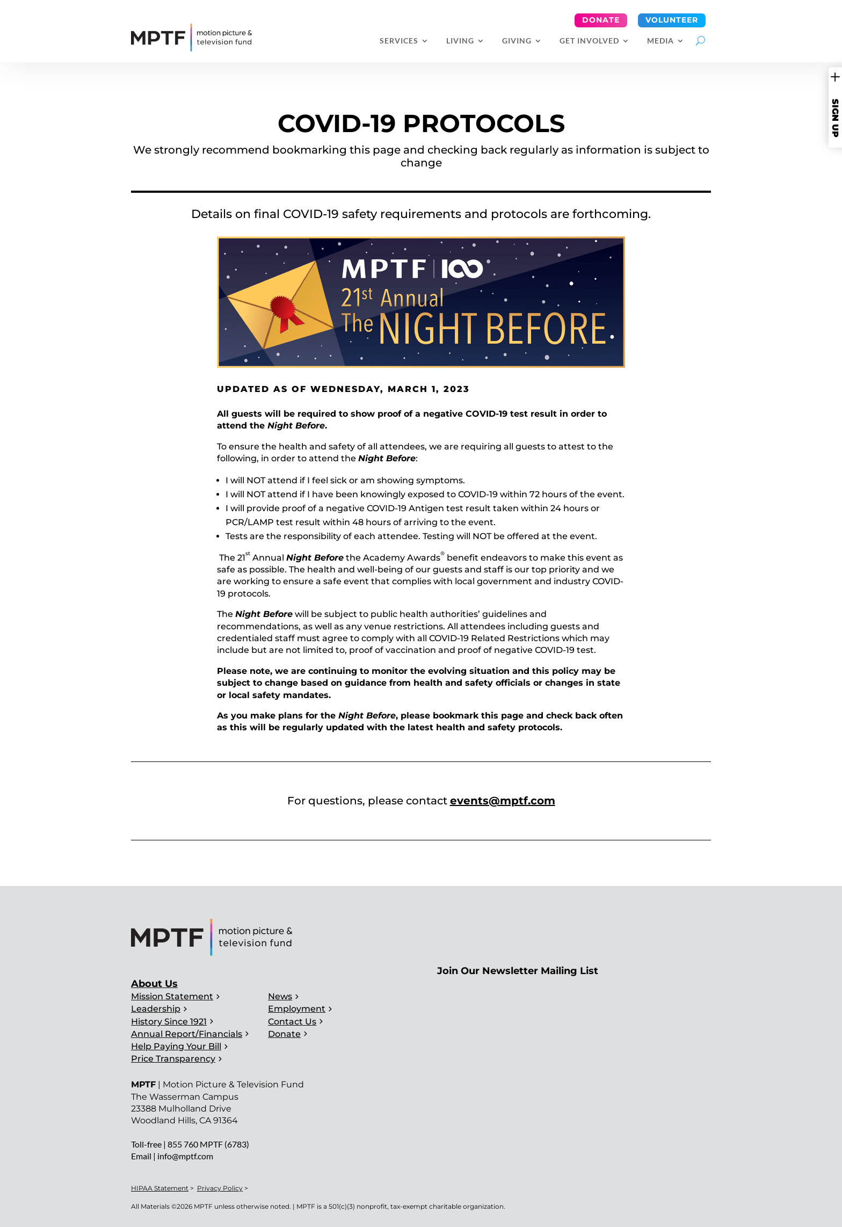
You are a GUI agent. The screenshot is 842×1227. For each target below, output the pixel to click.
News (280, 996)
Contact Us (292, 1022)
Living (460, 41)
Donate (601, 20)
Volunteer (671, 20)
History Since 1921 (169, 1022)
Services (399, 41)
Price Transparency (173, 1059)
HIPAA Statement (159, 1188)
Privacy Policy (220, 1188)
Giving (517, 41)
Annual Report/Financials (186, 1034)
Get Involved (589, 41)
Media (660, 41)
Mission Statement (172, 996)
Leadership (155, 1009)
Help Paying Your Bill (176, 1046)
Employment (296, 1009)
